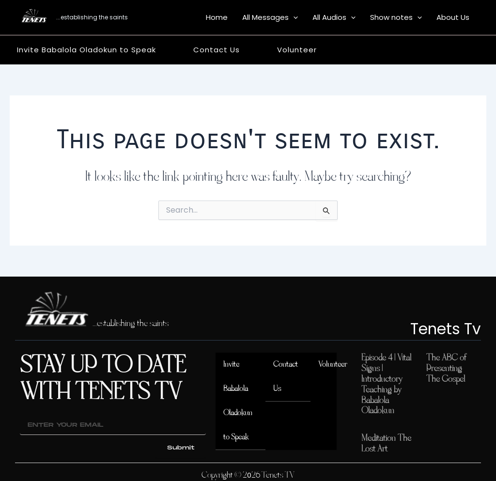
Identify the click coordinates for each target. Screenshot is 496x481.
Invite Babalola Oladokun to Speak (239, 401)
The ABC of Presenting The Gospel (446, 367)
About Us (452, 17)
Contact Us (286, 376)
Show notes (396, 17)
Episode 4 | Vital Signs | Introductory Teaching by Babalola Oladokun (386, 382)
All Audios (334, 17)
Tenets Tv (440, 328)
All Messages (270, 17)
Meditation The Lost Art (386, 440)
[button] (293, 17)
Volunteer (332, 364)
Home (217, 17)
